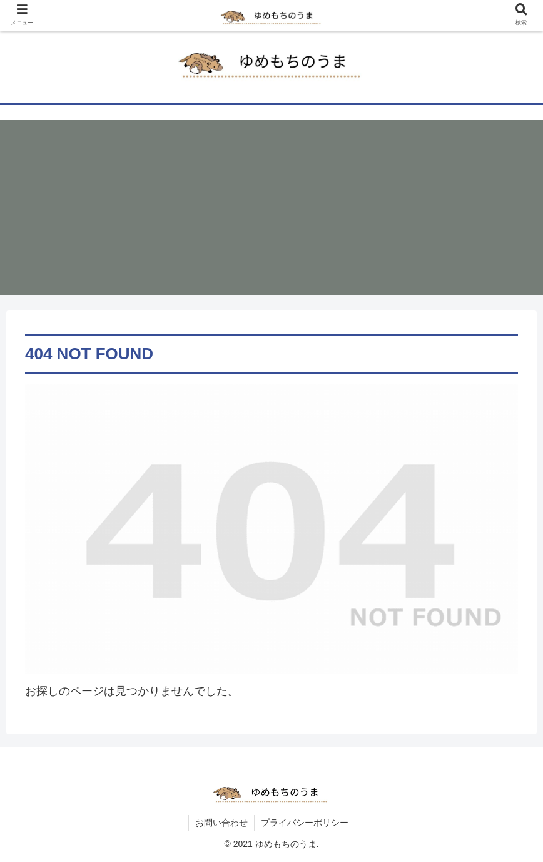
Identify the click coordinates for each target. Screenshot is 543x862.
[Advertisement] (271, 207)
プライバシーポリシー (304, 823)
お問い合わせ (221, 823)
